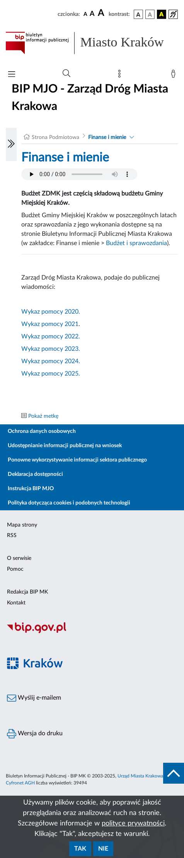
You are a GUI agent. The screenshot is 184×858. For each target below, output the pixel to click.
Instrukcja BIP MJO (31, 488)
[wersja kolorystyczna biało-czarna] (150, 14)
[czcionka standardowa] (85, 14)
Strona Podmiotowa (55, 137)
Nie (103, 849)
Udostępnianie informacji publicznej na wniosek (65, 445)
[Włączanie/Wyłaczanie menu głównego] (11, 75)
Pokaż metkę (43, 416)
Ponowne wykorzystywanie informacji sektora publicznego (77, 460)
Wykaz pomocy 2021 (49, 324)
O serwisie (19, 558)
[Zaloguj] (174, 75)
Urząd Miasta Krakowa (140, 776)
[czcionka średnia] (92, 14)
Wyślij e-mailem (34, 698)
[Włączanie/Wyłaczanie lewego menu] (11, 144)
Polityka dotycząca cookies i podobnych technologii (69, 503)
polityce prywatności (133, 823)
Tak (80, 849)
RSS (12, 535)
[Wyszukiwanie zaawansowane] (66, 73)
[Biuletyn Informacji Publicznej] (92, 632)
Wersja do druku (35, 733)
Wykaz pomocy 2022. (50, 336)
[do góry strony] (173, 773)
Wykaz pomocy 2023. (50, 349)
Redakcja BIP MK (27, 592)
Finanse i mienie (107, 137)
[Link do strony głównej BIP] (92, 43)
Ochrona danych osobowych (42, 431)
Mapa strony (22, 525)
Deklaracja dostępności (35, 474)
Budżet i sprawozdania (136, 243)
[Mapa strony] (121, 75)
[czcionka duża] (102, 13)
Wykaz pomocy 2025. (50, 374)
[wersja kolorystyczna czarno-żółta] (162, 14)
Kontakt (16, 603)
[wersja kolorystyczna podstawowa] (138, 14)
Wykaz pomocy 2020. (50, 312)
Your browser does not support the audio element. (79, 174)
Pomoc (15, 569)
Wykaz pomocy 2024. (50, 361)
